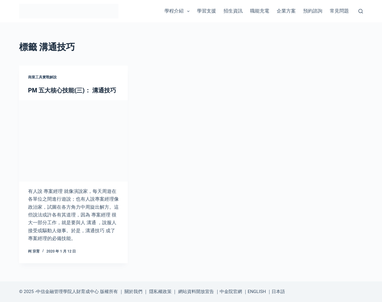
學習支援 (206, 11)
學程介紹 (178, 11)
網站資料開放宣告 (196, 291)
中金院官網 (231, 291)
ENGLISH (257, 291)
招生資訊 (233, 11)
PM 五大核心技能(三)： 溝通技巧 (72, 90)
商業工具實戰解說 (42, 77)
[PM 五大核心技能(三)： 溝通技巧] (73, 141)
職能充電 (259, 11)
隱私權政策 (160, 291)
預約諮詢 (312, 11)
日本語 (278, 291)
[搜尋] (360, 11)
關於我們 (133, 291)
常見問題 (339, 11)
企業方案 (286, 11)
